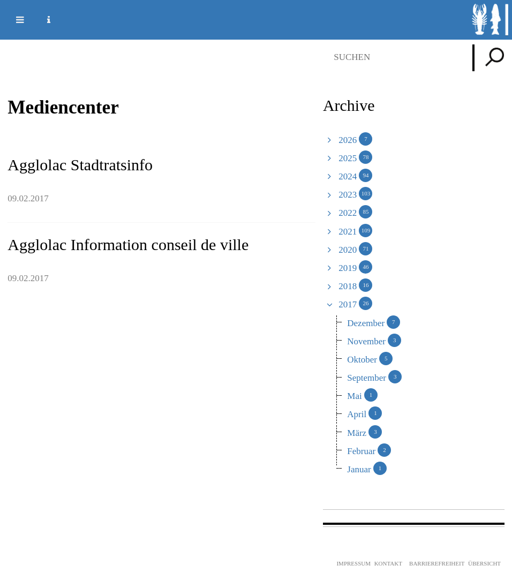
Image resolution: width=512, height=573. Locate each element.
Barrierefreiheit (436, 563)
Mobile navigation (13, 20)
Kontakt (388, 563)
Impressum (353, 563)
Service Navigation (42, 20)
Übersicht (484, 563)
